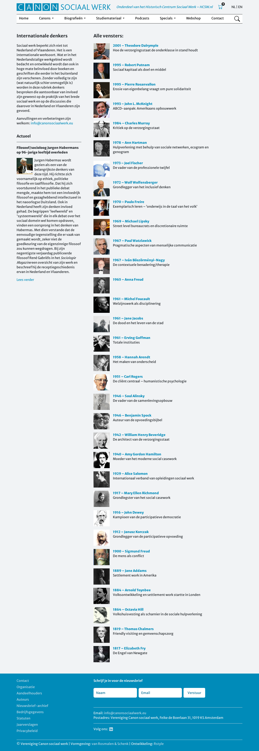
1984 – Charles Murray (131, 123)
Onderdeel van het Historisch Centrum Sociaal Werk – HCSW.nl (164, 7)
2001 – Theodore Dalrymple (135, 45)
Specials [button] (166, 18)
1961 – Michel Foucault (131, 299)
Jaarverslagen (27, 724)
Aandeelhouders (29, 693)
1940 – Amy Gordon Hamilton (137, 454)
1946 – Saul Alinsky (128, 396)
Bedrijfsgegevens (30, 712)
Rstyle (159, 744)
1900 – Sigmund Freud (131, 551)
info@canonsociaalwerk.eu (52, 123)
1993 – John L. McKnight (132, 104)
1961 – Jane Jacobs (128, 318)
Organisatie (26, 687)
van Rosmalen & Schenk (110, 744)
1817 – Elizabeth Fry (129, 648)
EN (240, 7)
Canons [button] (45, 18)
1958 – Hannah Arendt (131, 357)
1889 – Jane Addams (129, 571)
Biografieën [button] (73, 18)
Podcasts (142, 18)
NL (233, 7)
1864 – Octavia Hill (128, 609)
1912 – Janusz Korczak (131, 532)
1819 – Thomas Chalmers (133, 629)
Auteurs (23, 699)
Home (24, 18)
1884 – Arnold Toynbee (132, 590)
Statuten (23, 718)
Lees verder (25, 280)
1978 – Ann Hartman (130, 143)
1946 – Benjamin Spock (132, 415)
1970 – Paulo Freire (128, 202)
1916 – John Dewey (128, 512)
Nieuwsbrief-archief (32, 706)
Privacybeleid (27, 731)
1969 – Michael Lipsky (131, 221)
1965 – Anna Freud (128, 279)
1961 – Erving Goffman (131, 338)
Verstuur (194, 693)
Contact (217, 18)
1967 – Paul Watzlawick (132, 241)
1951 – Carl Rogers (128, 376)
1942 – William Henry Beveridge (139, 435)
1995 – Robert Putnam (131, 65)
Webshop (193, 18)
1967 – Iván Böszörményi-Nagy (139, 260)
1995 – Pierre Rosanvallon (134, 84)
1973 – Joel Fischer (128, 163)
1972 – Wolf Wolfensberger (135, 182)
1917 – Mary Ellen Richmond (136, 493)
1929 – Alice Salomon (130, 474)
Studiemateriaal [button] (109, 18)
